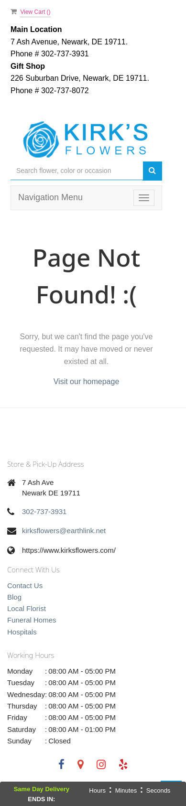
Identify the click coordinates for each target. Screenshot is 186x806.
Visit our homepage (87, 381)
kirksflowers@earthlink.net (64, 531)
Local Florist (26, 608)
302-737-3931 (44, 511)
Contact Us (25, 585)
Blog (14, 597)
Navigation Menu (50, 197)
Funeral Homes (31, 620)
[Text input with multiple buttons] (77, 170)
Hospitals (22, 632)
